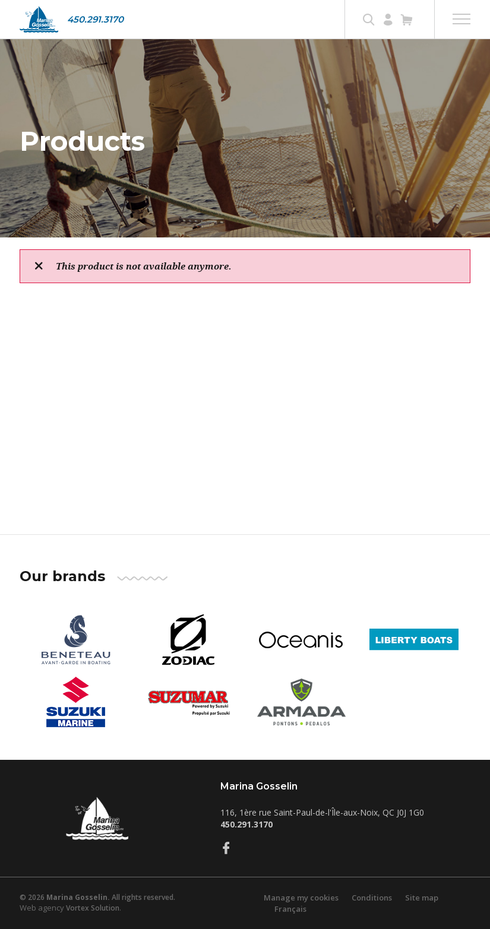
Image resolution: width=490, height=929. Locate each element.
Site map (421, 897)
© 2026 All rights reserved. (97, 897)
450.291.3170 (95, 19)
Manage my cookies (301, 897)
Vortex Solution (92, 908)
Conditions (372, 897)
